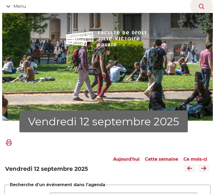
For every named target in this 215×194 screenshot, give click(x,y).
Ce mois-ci (195, 159)
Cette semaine (161, 159)
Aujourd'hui (126, 159)
